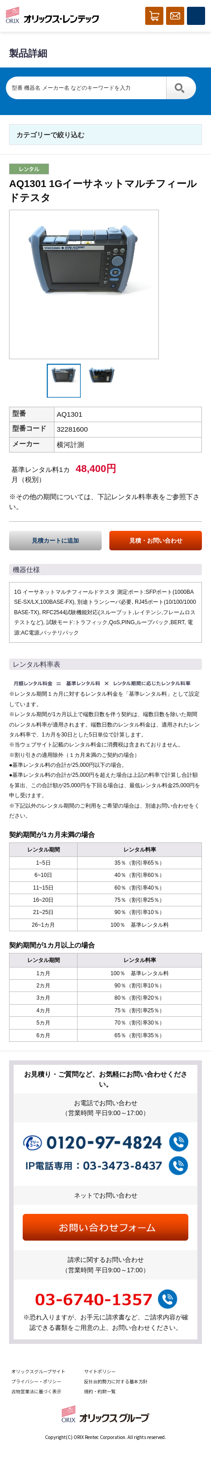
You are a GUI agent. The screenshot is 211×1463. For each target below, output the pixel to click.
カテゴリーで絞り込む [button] (50, 135)
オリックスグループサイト (38, 1371)
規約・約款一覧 (100, 1391)
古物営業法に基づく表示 (36, 1391)
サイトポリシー (100, 1371)
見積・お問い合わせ (155, 540)
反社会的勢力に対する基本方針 (115, 1381)
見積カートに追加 (55, 540)
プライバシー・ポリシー (36, 1381)
